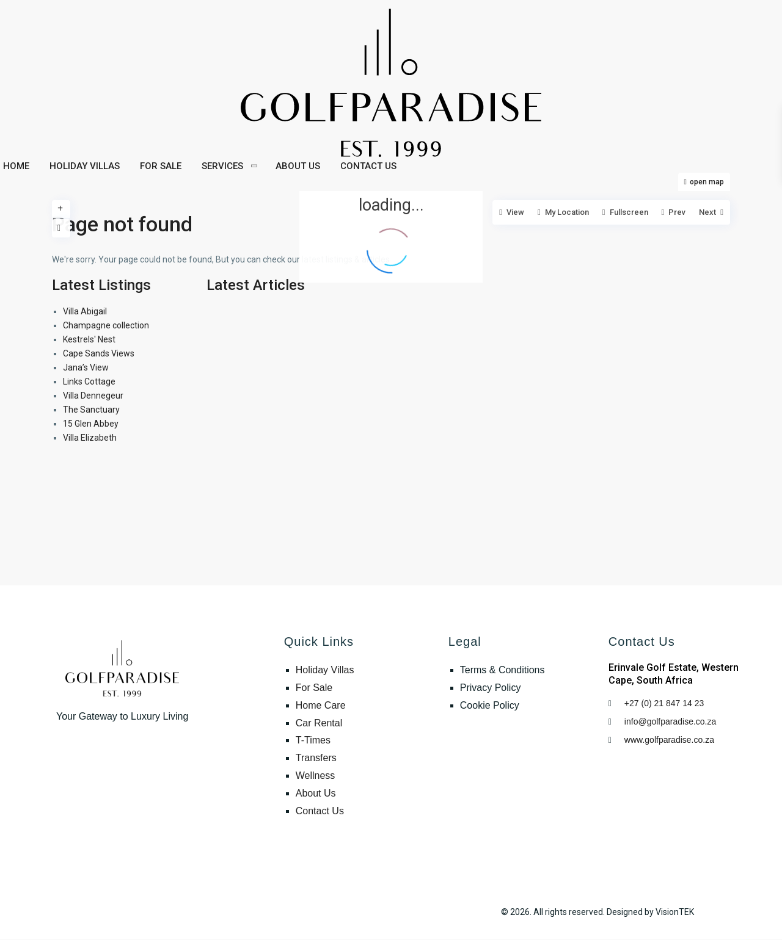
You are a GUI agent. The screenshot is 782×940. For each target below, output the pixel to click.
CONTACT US (368, 166)
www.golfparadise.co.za (669, 740)
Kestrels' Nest (89, 339)
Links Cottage (89, 381)
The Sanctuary (91, 409)
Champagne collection (106, 325)
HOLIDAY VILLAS (84, 166)
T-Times (313, 740)
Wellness (315, 775)
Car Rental (319, 723)
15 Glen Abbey (91, 423)
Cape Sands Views (98, 353)
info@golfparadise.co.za (671, 721)
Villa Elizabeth (90, 438)
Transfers (316, 758)
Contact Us (320, 811)
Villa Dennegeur (93, 395)
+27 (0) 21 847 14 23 (664, 703)
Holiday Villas (325, 670)
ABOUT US (298, 166)
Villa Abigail (85, 311)
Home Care (321, 705)
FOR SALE (160, 166)
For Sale (314, 687)
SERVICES (222, 166)
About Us (316, 793)
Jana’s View (86, 367)
